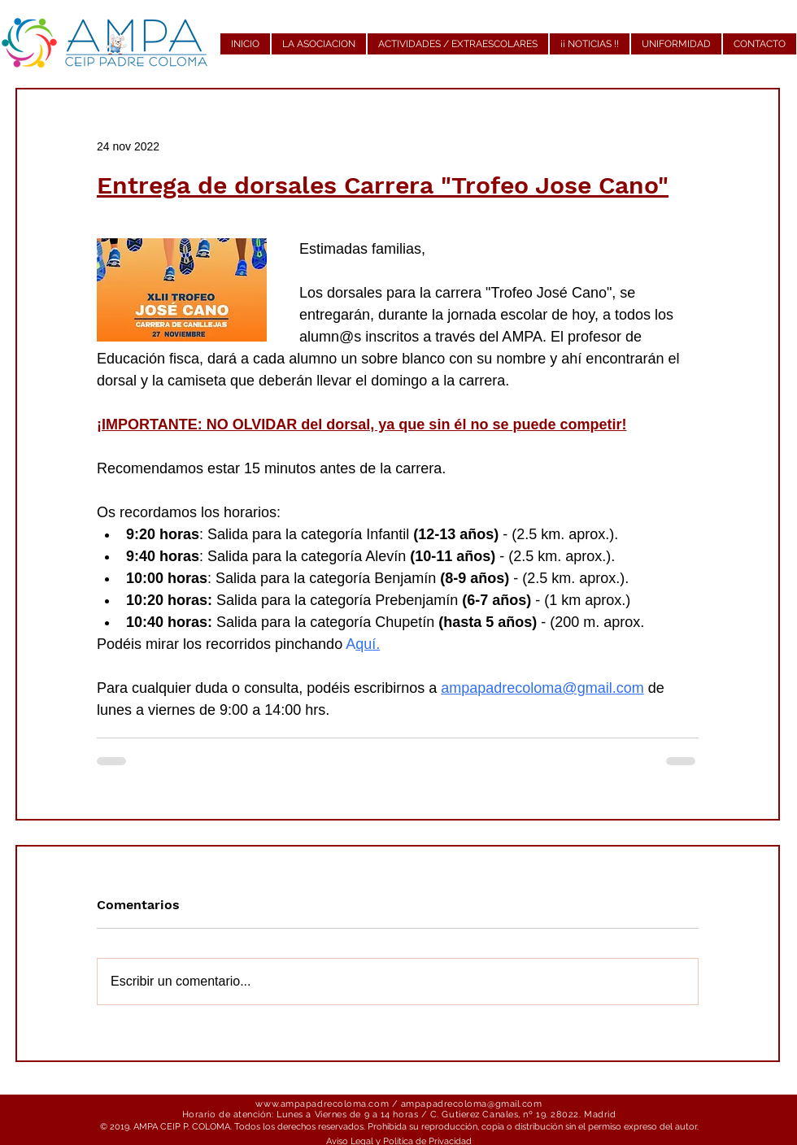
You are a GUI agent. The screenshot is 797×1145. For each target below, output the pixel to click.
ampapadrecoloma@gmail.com (471, 1104)
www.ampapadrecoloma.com (322, 1104)
